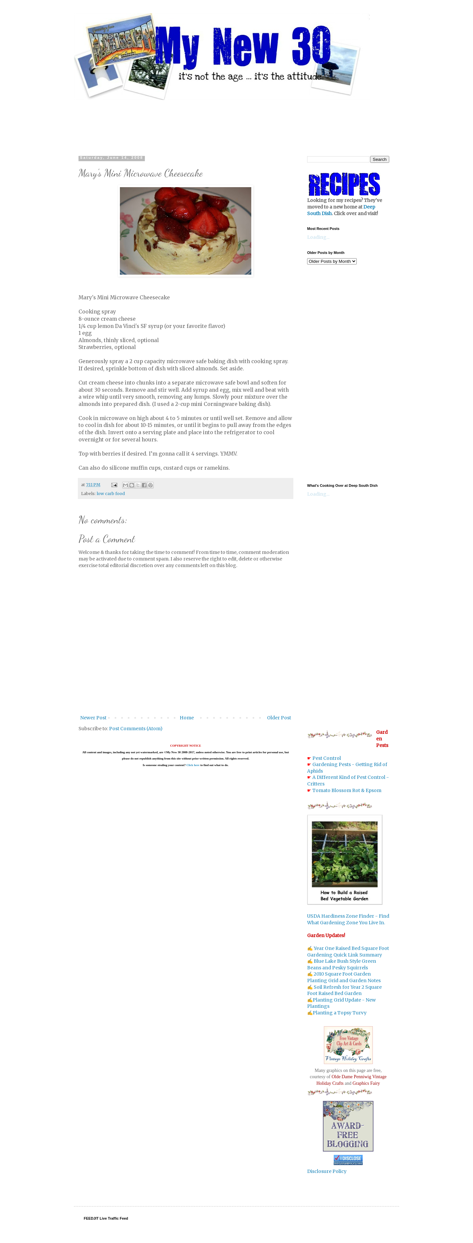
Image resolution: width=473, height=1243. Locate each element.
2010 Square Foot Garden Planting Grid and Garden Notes (344, 977)
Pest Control (326, 758)
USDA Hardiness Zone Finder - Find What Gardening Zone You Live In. (348, 919)
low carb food (111, 493)
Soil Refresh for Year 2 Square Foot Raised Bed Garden (344, 990)
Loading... (318, 237)
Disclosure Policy (327, 1171)
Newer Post (93, 718)
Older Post (279, 718)
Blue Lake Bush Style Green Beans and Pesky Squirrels (341, 964)
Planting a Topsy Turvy (340, 1013)
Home (187, 718)
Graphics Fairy (366, 1083)
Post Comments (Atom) (136, 729)
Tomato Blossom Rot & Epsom (346, 790)
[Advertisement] (236, 121)
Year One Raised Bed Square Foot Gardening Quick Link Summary (348, 951)
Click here (192, 765)
